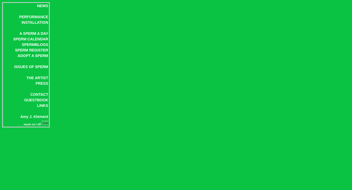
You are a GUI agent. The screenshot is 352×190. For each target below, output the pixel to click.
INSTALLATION (34, 22)
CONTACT (39, 94)
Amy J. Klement (34, 117)
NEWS (42, 6)
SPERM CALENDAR (30, 39)
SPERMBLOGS (35, 44)
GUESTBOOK (36, 100)
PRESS (42, 83)
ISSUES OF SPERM (31, 67)
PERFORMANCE (33, 17)
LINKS (42, 105)
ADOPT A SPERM (32, 56)
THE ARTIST (37, 78)
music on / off (33, 124)
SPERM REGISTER (31, 50)
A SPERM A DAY (34, 33)
